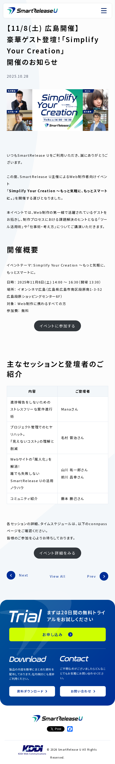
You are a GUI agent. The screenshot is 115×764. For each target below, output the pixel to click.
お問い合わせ (81, 691)
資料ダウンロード (30, 691)
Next (23, 575)
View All (58, 576)
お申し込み (52, 634)
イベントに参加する (57, 326)
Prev (91, 576)
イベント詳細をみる (57, 553)
